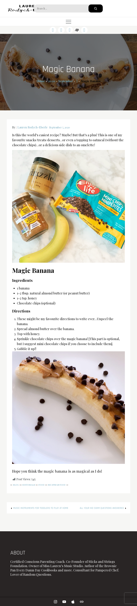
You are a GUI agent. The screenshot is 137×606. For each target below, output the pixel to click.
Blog (16, 484)
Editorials (28, 484)
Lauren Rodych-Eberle (32, 127)
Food (41, 484)
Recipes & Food (56, 484)
